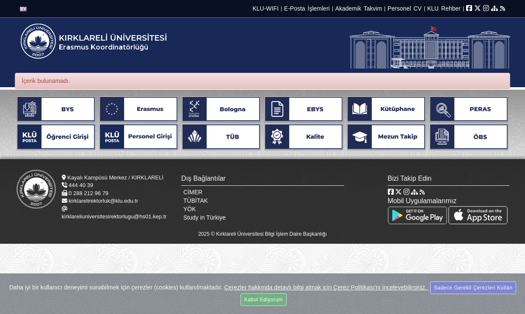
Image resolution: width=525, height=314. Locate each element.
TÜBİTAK (195, 200)
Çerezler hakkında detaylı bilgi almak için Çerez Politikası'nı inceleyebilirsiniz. (326, 287)
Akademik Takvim (358, 8)
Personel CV (404, 8)
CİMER (192, 192)
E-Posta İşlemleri (307, 8)
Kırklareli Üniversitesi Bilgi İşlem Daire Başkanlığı (271, 234)
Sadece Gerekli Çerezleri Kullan (473, 288)
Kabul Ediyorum (263, 300)
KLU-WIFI (265, 8)
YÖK (189, 209)
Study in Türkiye (204, 217)
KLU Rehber (444, 8)
